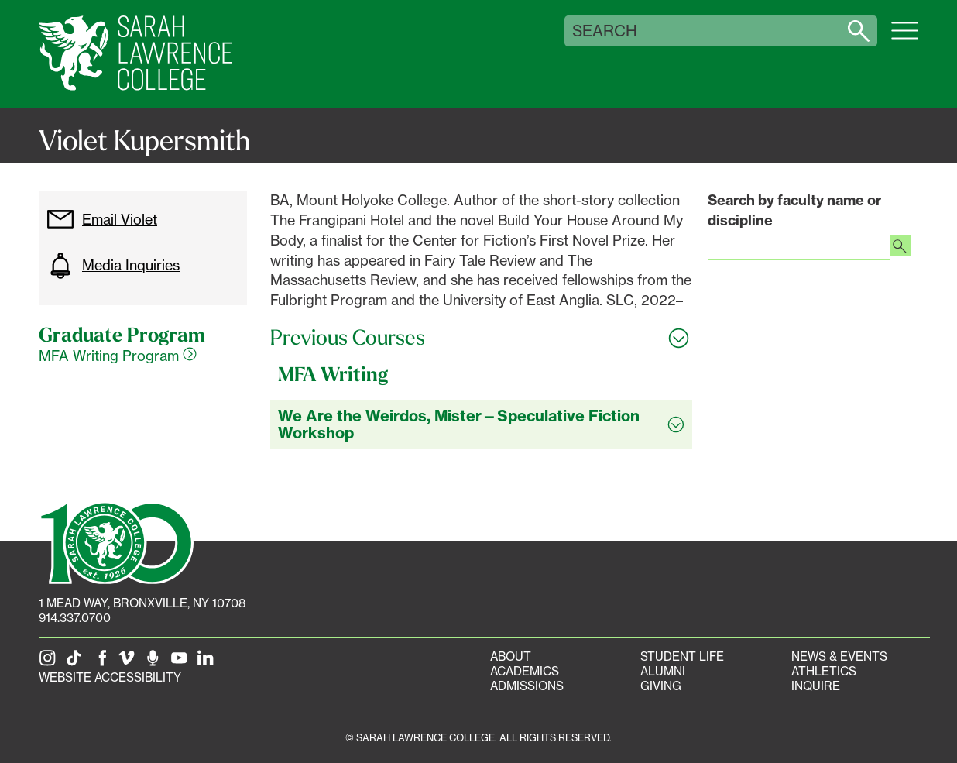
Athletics (823, 671)
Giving (660, 686)
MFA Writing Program (118, 355)
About (510, 656)
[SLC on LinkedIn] (208, 662)
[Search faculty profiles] (900, 248)
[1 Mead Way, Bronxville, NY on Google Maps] (142, 603)
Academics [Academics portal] (524, 671)
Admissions (527, 686)
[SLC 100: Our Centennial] (116, 541)
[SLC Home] (135, 53)
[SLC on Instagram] (50, 662)
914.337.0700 (75, 617)
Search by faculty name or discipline (794, 210)
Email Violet (101, 219)
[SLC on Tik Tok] (76, 662)
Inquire (815, 686)
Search (604, 31)
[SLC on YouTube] (182, 662)
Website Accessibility (110, 677)
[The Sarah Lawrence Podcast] (155, 662)
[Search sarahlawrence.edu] (858, 30)
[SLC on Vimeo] (129, 662)
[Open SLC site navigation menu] (904, 39)
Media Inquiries (113, 266)
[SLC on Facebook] (103, 662)
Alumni (662, 671)
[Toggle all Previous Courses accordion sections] (481, 337)
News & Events (839, 656)
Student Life (682, 656)
